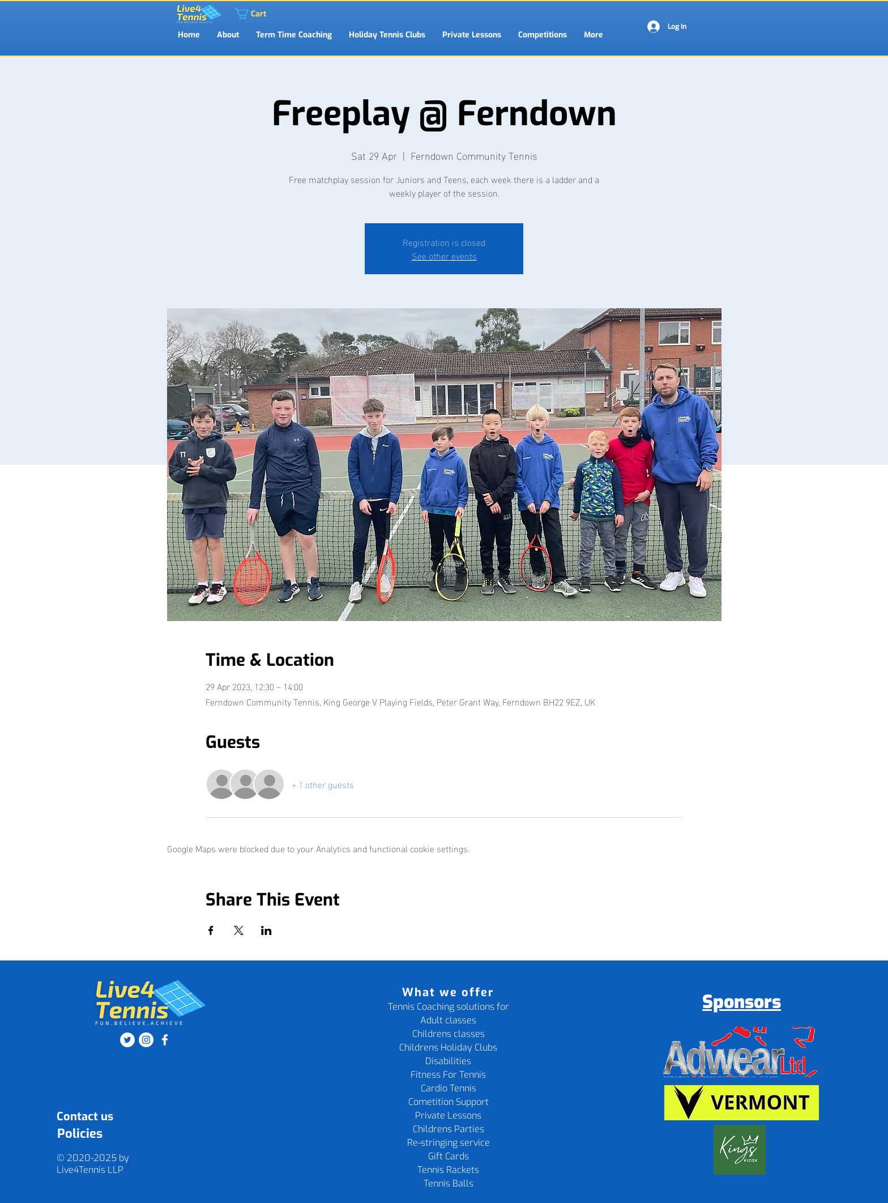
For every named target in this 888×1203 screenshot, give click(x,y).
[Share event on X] (238, 930)
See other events (444, 255)
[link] (239, 13)
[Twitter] (127, 1039)
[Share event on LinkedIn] (266, 930)
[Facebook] (164, 1039)
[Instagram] (146, 1039)
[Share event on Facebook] (211, 930)
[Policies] (80, 1134)
